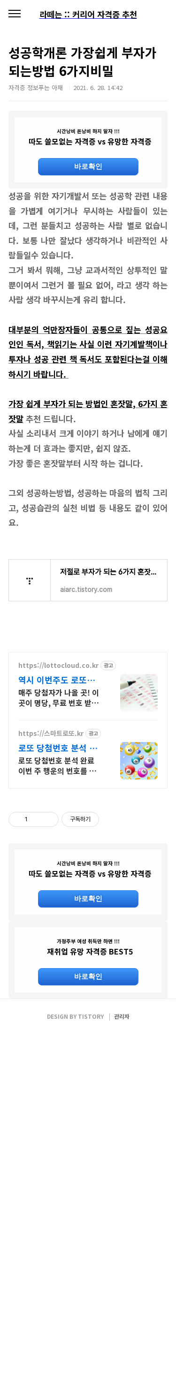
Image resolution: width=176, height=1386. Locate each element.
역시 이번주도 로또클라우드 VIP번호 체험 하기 (56, 855)
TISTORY (91, 1368)
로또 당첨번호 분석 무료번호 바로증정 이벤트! (57, 923)
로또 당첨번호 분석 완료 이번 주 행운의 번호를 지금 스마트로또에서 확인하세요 (58, 941)
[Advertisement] (88, 276)
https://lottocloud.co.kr (58, 841)
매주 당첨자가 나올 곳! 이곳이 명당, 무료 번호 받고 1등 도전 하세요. (58, 873)
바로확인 (88, 166)
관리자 (122, 1368)
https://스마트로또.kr (51, 909)
